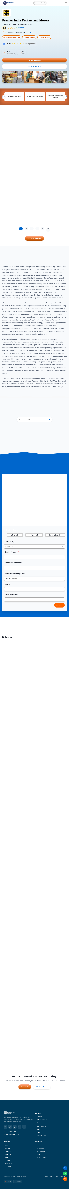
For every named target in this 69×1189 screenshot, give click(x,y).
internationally (55, 535)
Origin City (9, 541)
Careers (39, 1129)
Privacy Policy (48, 1176)
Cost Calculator (41, 1151)
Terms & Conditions (60, 1176)
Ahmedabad (8, 1163)
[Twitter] (10, 1127)
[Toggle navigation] (65, 3)
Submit (59, 605)
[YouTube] (24, 1127)
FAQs (38, 1154)
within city (15, 535)
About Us (39, 1116)
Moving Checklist (42, 1157)
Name (7, 584)
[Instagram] (19, 1127)
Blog (38, 1145)
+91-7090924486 (11, 1131)
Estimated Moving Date (15, 573)
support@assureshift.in (12, 1134)
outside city (34, 535)
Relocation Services (42, 1120)
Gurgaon (7, 1160)
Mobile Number (11, 594)
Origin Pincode (11, 552)
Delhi (6, 1145)
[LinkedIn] (15, 1127)
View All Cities (9, 1167)
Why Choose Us (41, 1126)
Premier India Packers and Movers (25, 20)
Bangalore (8, 1151)
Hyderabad (8, 1154)
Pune (6, 1157)
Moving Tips (40, 1148)
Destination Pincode (13, 563)
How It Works (40, 1123)
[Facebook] (5, 1127)
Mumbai (7, 1148)
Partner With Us (41, 1135)
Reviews (20, 28)
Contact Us (40, 1132)
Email (30, 32)
